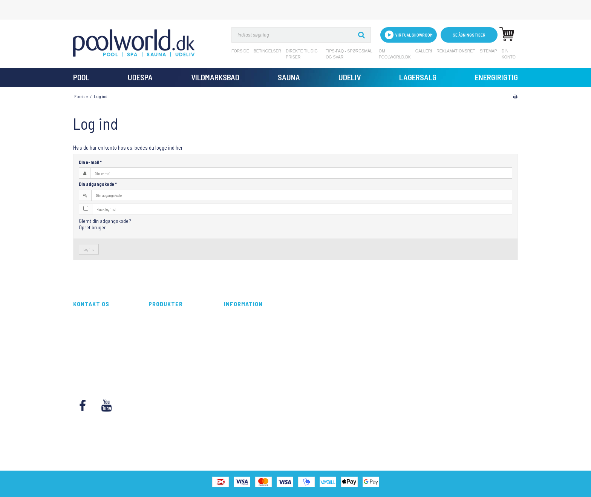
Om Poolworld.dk (395, 54)
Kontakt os (235, 373)
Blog (228, 365)
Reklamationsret (455, 51)
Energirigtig (496, 77)
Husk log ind (106, 209)
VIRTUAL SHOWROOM (409, 35)
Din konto (509, 54)
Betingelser (268, 51)
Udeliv (349, 77)
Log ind (89, 249)
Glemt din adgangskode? (105, 221)
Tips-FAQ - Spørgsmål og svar (349, 54)
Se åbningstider (469, 34)
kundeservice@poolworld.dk (103, 356)
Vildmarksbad (215, 77)
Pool (81, 77)
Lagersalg (417, 77)
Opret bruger (92, 227)
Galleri (423, 51)
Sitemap (488, 51)
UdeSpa (140, 77)
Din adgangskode (98, 184)
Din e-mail (90, 162)
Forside (240, 51)
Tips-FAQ (233, 348)
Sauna (289, 77)
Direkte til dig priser (302, 54)
